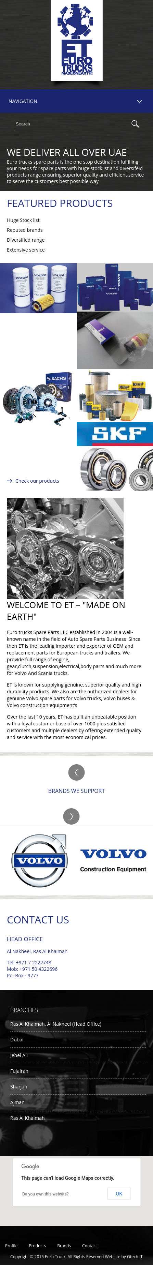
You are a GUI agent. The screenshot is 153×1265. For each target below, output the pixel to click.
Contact (89, 1246)
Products (37, 1246)
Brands (64, 1246)
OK (119, 1193)
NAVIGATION (23, 101)
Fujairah (19, 1071)
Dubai (17, 1039)
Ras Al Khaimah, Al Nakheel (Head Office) (55, 1024)
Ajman (17, 1102)
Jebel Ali (19, 1055)
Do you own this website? (45, 1194)
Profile (11, 1246)
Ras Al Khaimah (27, 1118)
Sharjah (18, 1086)
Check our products (37, 481)
